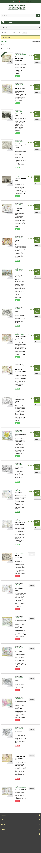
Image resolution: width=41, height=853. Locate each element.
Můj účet (3, 824)
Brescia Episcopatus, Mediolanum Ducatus (20, 145)
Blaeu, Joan (17, 490)
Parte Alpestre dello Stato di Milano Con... (20, 758)
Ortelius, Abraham (19, 237)
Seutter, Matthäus (19, 647)
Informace (6, 37)
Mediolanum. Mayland (18, 276)
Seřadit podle (4, 44)
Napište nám (14, 1)
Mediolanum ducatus (20, 789)
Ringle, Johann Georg (20, 271)
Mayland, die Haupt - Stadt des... (20, 434)
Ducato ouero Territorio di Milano (20, 370)
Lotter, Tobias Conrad (20, 698)
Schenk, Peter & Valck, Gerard (20, 366)
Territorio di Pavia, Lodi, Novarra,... (20, 523)
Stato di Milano (19, 492)
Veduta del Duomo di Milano (20, 179)
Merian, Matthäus (19, 728)
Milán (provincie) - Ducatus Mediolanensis (20, 401)
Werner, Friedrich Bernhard (19, 269)
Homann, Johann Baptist (19, 85)
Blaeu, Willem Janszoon (20, 54)
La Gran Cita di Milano (19, 467)
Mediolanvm (18, 731)
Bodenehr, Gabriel (19, 617)
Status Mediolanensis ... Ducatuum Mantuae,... (20, 208)
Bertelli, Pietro (18, 464)
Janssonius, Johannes (20, 754)
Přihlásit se (37, 1)
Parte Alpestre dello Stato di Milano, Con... (20, 588)
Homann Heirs (18, 431)
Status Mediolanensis (20, 620)
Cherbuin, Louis (18, 111)
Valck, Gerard (18, 204)
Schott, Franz (18, 308)
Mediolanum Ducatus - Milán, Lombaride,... (19, 58)
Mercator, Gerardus (19, 141)
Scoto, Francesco (19, 677)
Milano (17, 311)
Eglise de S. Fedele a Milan (20, 114)
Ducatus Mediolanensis (18, 240)
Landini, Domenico (19, 176)
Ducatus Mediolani (20, 88)
